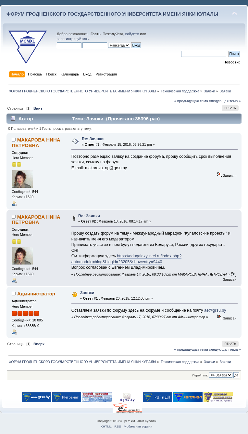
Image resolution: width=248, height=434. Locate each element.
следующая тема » (225, 101)
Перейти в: (200, 375)
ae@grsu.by (215, 310)
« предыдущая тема (191, 101)
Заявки (87, 293)
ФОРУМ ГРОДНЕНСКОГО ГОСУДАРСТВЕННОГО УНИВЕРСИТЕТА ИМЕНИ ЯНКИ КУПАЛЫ (112, 14)
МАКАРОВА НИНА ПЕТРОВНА (36, 142)
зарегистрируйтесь (73, 39)
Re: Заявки (93, 139)
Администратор (36, 293)
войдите (132, 34)
